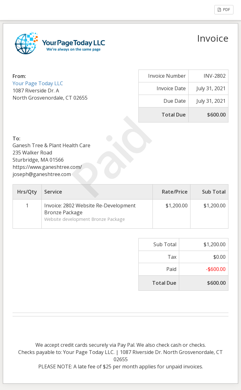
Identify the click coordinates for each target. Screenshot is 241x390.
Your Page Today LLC (38, 83)
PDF (224, 9)
